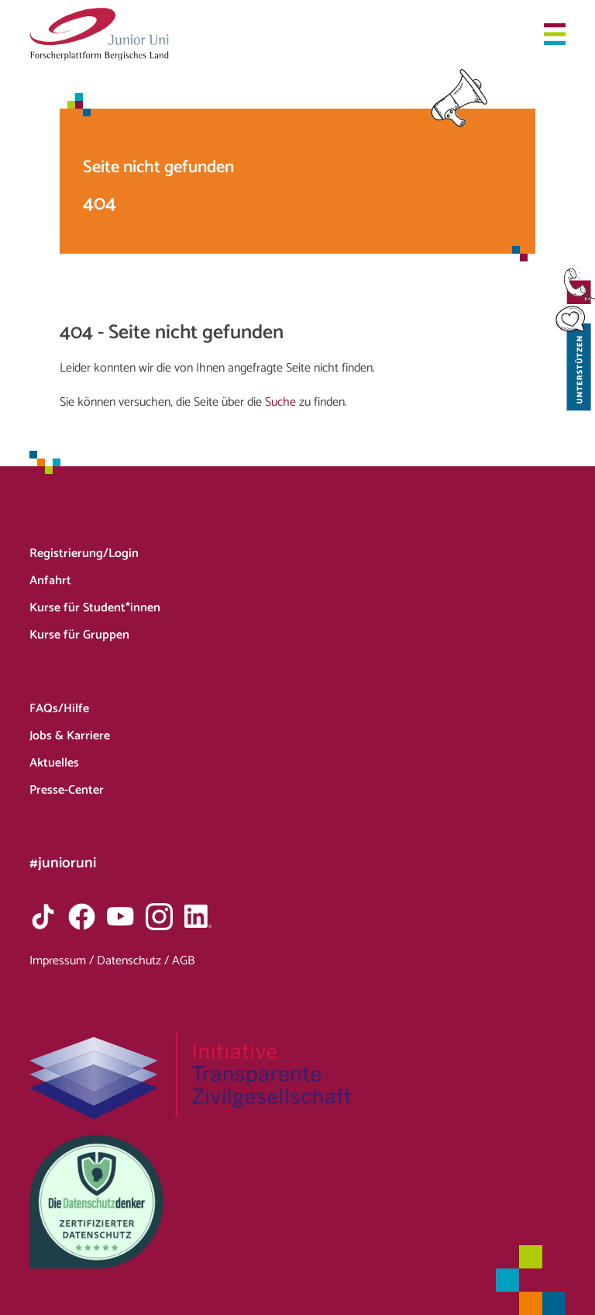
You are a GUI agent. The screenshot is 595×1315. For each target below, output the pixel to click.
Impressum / (63, 960)
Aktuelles (54, 763)
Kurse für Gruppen (79, 635)
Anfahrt (50, 580)
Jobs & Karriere (69, 735)
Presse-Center (66, 790)
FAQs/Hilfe (59, 708)
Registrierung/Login (84, 553)
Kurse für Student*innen (94, 607)
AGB (183, 960)
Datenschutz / (134, 960)
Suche (280, 402)
